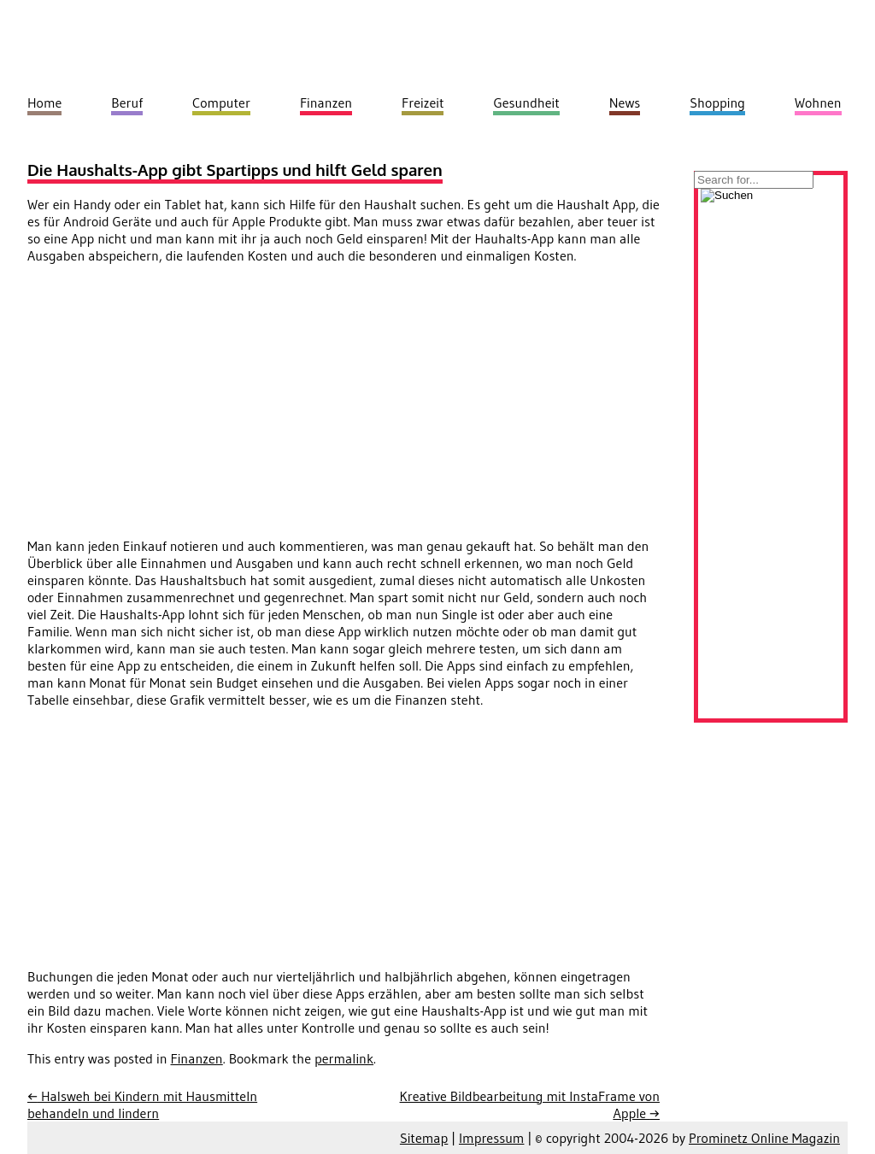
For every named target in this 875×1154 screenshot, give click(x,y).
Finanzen (197, 1058)
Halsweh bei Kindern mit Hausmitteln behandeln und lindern (142, 1104)
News (625, 102)
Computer (221, 102)
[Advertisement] (170, 397)
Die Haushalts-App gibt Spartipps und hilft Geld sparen (235, 169)
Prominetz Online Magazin (764, 1137)
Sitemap (424, 1137)
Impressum (491, 1137)
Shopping (717, 102)
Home (44, 102)
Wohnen (818, 102)
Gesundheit (526, 102)
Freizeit (422, 102)
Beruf (127, 102)
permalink (343, 1058)
